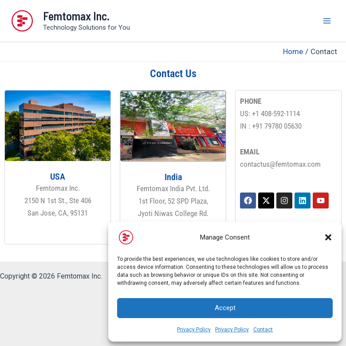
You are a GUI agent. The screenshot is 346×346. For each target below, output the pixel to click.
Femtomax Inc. (76, 16)
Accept (225, 308)
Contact (263, 329)
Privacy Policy (194, 329)
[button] (328, 237)
